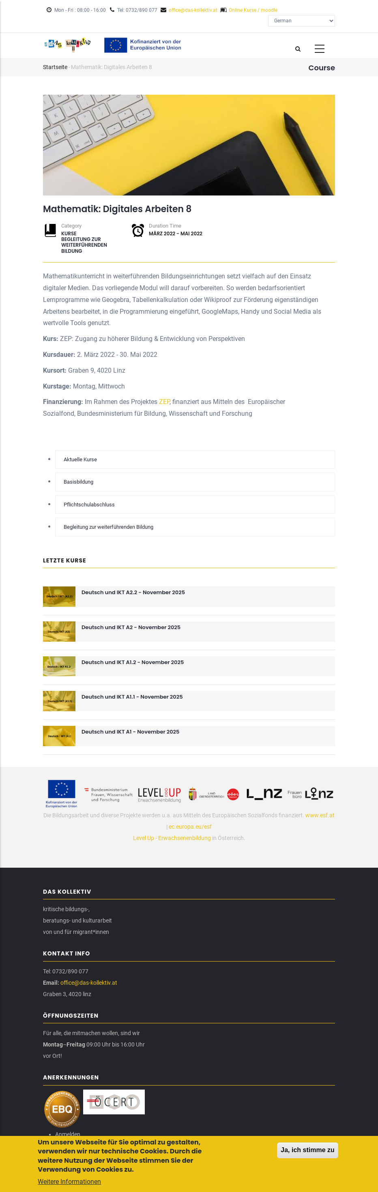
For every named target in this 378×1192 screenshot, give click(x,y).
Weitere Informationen (69, 1184)
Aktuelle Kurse (80, 459)
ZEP (164, 402)
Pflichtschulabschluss (89, 505)
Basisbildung (78, 482)
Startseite (55, 67)
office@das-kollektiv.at (193, 10)
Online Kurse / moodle (253, 10)
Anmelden (67, 1134)
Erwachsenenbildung (184, 838)
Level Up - (145, 838)
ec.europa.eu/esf (190, 826)
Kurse (69, 233)
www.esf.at (320, 815)
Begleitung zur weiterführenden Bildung (84, 245)
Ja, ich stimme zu (308, 1151)
